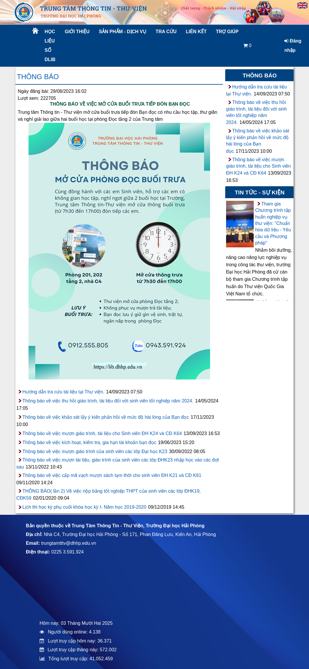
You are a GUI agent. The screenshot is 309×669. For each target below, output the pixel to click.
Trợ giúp (227, 31)
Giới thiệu (77, 31)
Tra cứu (166, 31)
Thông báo (38, 77)
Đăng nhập (292, 45)
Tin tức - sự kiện (260, 192)
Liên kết (196, 31)
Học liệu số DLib (50, 45)
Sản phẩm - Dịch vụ (122, 31)
